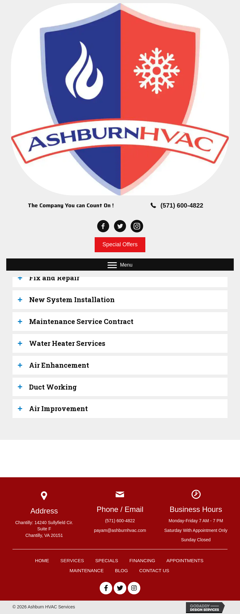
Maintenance (87, 570)
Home (42, 560)
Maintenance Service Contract (81, 321)
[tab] (120, 277)
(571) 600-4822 (182, 205)
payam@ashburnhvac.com (120, 530)
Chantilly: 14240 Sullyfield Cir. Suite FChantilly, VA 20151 (44, 529)
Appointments (185, 560)
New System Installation (72, 299)
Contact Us (154, 570)
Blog (121, 570)
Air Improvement (58, 408)
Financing (142, 560)
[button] (120, 265)
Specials (106, 560)
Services (72, 560)
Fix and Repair (54, 277)
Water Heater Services (67, 343)
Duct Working (53, 386)
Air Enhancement (59, 365)
